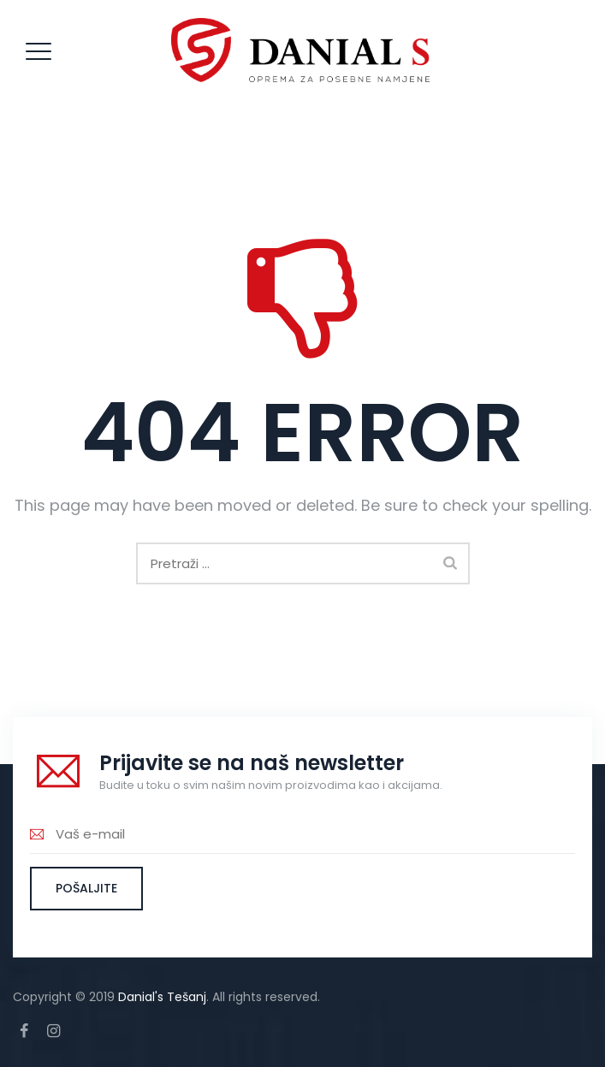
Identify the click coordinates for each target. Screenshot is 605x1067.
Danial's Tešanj (162, 996)
